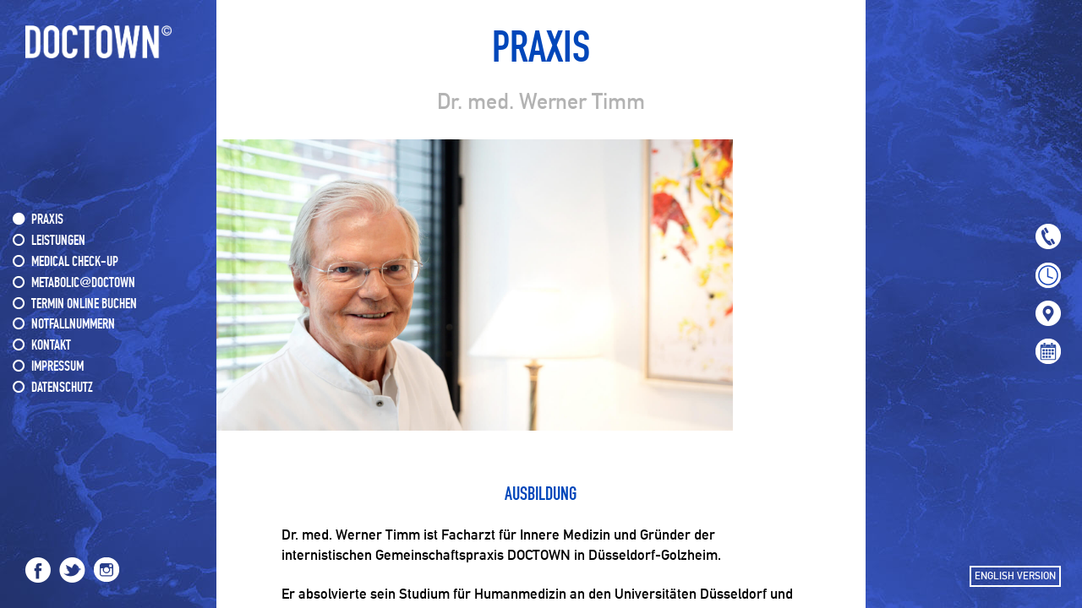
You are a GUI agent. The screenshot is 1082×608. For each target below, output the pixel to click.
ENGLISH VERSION (1015, 576)
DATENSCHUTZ (62, 388)
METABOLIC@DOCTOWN (83, 283)
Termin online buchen (84, 304)
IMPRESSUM (57, 367)
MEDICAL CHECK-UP (74, 262)
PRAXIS (47, 220)
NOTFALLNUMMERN (73, 325)
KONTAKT (51, 346)
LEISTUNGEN (58, 241)
